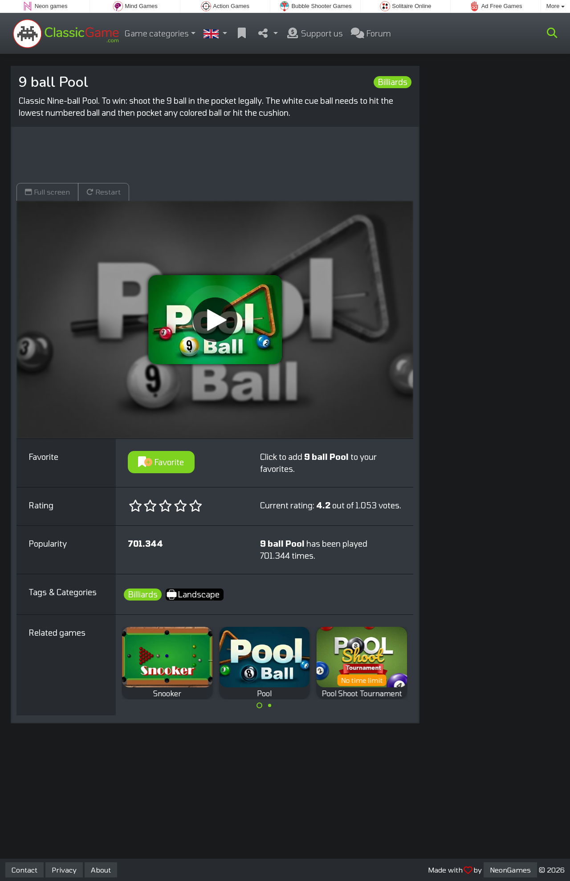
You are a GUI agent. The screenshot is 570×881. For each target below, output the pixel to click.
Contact (24, 869)
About (101, 869)
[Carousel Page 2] (269, 705)
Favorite (161, 462)
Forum (371, 33)
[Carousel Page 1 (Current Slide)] (259, 705)
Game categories (157, 33)
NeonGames (510, 869)
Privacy (64, 869)
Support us (314, 33)
